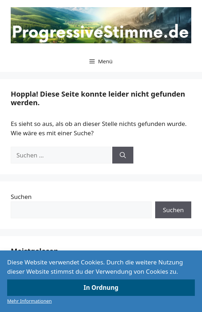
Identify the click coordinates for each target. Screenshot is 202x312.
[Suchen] (122, 155)
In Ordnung (101, 287)
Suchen (21, 196)
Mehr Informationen (29, 301)
